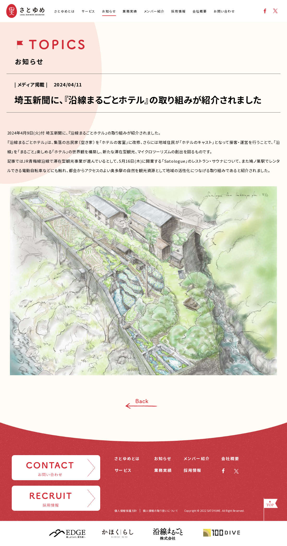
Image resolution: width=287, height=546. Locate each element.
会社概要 (230, 458)
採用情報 (193, 470)
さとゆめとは (127, 458)
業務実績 (163, 470)
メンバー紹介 (197, 458)
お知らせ (162, 458)
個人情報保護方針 (126, 511)
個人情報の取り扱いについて (160, 511)
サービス (123, 470)
